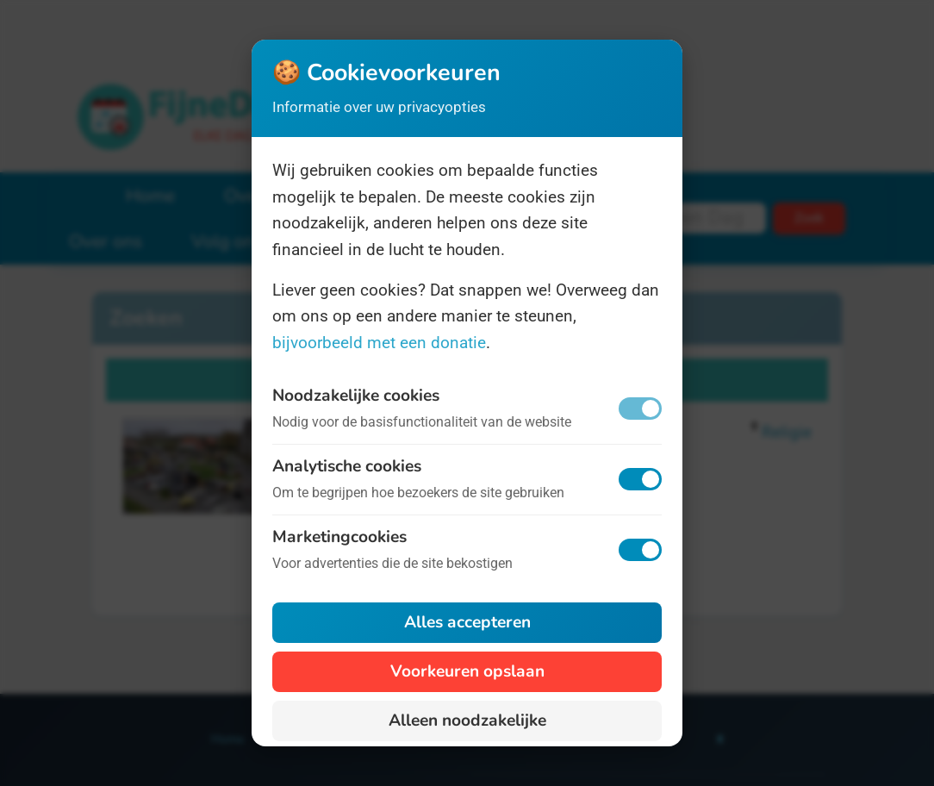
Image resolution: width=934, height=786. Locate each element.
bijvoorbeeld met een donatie (379, 342)
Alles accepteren (467, 622)
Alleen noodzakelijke (467, 720)
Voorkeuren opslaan (467, 671)
